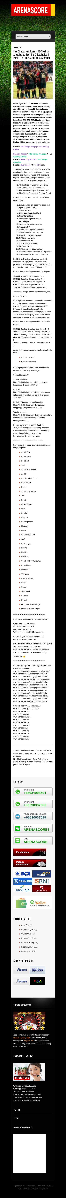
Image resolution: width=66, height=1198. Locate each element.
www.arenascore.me (21, 714)
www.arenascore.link (21, 711)
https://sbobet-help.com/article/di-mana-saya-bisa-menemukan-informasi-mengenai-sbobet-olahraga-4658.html (32, 418)
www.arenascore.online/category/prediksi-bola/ (31, 679)
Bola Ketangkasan (28, 930)
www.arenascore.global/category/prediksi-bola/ (31, 671)
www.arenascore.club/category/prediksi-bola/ (30, 688)
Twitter (16, 1118)
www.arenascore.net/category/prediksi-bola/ (30, 699)
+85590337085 (30, 1089)
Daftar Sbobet (43, 128)
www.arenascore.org (21, 739)
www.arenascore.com (21, 733)
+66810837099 (28, 1092)
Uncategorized (27, 951)
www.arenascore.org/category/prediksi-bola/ (30, 701)
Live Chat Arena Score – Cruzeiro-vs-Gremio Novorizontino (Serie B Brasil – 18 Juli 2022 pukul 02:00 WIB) (32, 753)
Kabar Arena (26, 938)
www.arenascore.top (21, 731)
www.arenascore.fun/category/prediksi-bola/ (30, 682)
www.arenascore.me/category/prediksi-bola (30, 677)
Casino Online (26, 934)
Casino (24, 128)
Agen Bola (25, 925)
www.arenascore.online (22, 717)
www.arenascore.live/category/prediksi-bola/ (30, 685)
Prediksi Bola (26, 947)
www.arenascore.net (21, 736)
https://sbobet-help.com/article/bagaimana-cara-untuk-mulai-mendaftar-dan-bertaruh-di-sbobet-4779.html (31, 395)
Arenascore (34, 104)
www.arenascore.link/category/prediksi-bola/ (30, 674)
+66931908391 (30, 1086)
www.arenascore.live (21, 722)
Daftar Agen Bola (20, 104)
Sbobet (39, 126)
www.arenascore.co (21, 728)
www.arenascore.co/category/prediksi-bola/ (30, 690)
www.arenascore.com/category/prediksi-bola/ (30, 696)
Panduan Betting (27, 943)
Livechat (38, 139)
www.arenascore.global (22, 709)
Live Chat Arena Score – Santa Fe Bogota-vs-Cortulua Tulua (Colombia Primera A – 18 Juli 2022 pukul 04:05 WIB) (33, 762)
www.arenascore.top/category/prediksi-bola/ (30, 693)
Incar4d (34, 128)
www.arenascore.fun (21, 720)
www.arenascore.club (21, 725)
